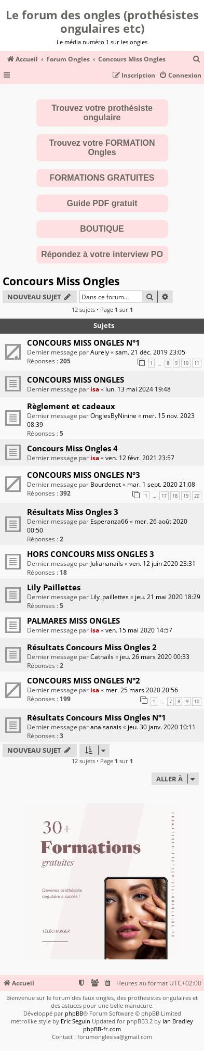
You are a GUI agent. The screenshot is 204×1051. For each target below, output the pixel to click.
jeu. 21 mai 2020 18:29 (167, 596)
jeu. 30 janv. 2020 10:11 (162, 727)
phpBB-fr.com (102, 1029)
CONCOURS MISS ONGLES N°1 (83, 342)
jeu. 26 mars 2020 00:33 (154, 656)
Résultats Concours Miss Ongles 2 (92, 647)
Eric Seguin (75, 1021)
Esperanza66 (109, 521)
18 (175, 495)
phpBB (74, 1013)
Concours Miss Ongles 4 (72, 448)
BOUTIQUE (102, 228)
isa (94, 389)
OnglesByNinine (113, 415)
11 (196, 363)
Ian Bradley (177, 1021)
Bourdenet (105, 484)
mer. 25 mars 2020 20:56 (141, 690)
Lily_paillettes (109, 596)
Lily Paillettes (53, 587)
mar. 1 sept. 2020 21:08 (161, 484)
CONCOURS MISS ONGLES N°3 (83, 475)
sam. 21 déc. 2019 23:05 (150, 352)
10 (185, 363)
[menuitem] (196, 60)
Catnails (102, 656)
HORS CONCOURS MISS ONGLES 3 (90, 554)
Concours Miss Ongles (61, 281)
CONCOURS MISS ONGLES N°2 (83, 680)
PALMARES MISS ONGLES (73, 620)
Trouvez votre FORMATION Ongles (102, 147)
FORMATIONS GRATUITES (101, 177)
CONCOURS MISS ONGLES (75, 379)
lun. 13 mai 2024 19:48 (138, 389)
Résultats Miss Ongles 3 (72, 511)
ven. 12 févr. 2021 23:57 (139, 457)
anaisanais (105, 727)
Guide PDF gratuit (102, 203)
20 (196, 495)
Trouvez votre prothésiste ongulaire (102, 113)
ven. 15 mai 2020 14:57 (138, 630)
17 (164, 495)
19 (185, 495)
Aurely (99, 352)
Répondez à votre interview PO (102, 254)
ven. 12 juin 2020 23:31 (162, 563)
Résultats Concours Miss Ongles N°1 (96, 717)
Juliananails (106, 563)
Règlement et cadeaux (71, 406)
